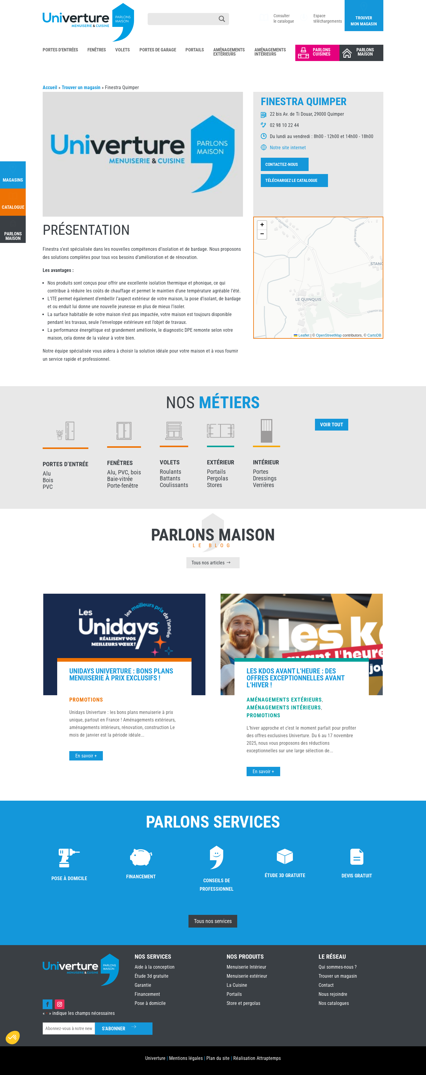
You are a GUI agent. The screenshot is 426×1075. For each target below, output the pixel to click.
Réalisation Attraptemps (257, 1058)
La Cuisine (237, 985)
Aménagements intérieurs (284, 856)
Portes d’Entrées (60, 50)
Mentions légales (186, 1058)
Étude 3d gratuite (152, 976)
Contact (326, 985)
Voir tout (331, 424)
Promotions (86, 848)
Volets (122, 50)
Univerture (155, 1058)
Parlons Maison (365, 52)
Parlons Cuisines (321, 52)
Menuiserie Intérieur (246, 967)
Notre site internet (288, 147)
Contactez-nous (281, 164)
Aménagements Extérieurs (229, 52)
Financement (147, 994)
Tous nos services (213, 921)
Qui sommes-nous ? (338, 967)
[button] (262, 225)
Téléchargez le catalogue (291, 180)
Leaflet (301, 335)
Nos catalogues (334, 1003)
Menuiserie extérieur (247, 976)
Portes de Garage (157, 50)
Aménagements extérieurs (284, 848)
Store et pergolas (243, 1003)
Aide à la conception (155, 967)
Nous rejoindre (333, 994)
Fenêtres (96, 50)
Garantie (143, 985)
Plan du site (218, 1058)
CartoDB (374, 335)
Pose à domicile (150, 1003)
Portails (194, 50)
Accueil (50, 87)
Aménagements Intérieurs (270, 52)
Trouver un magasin (81, 87)
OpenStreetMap (329, 335)
